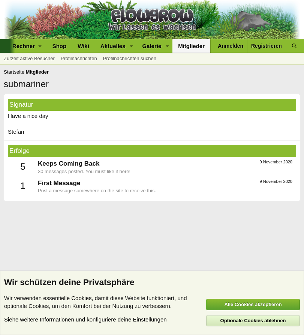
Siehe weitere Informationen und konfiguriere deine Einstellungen (85, 319)
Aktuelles (113, 46)
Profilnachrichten (79, 58)
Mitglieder (191, 46)
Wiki (83, 46)
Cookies (81, 298)
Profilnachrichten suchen (129, 58)
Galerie (151, 46)
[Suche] (294, 46)
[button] (27, 46)
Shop (59, 46)
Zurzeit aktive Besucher (29, 58)
